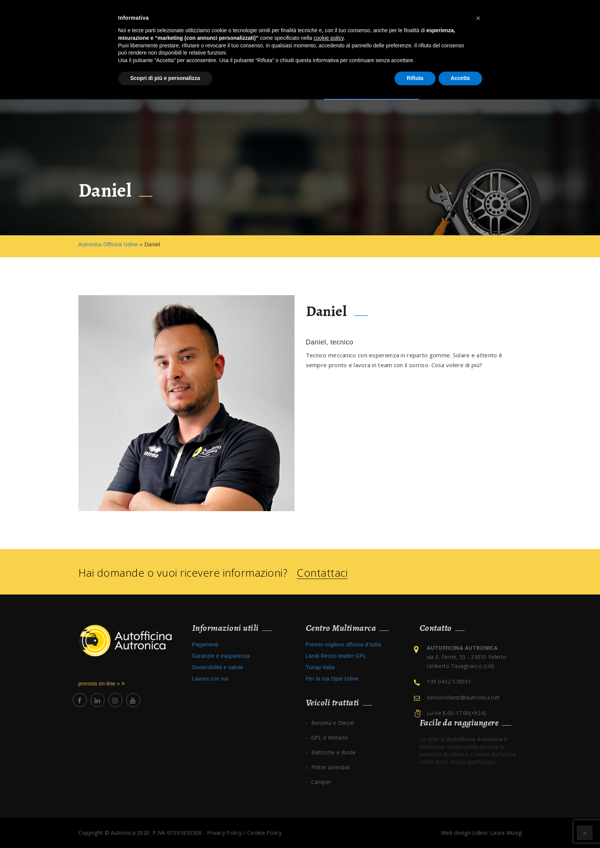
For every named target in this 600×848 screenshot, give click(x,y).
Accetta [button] (460, 78)
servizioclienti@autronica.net (463, 697)
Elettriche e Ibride (333, 752)
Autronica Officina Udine (108, 244)
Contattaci (322, 572)
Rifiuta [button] (415, 78)
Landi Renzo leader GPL (336, 656)
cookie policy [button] (328, 38)
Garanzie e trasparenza (221, 656)
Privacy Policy (224, 832)
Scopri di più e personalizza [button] (165, 78)
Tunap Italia (320, 667)
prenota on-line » (101, 684)
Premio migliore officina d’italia (343, 644)
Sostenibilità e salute (217, 667)
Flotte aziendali (330, 767)
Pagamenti (205, 644)
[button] (478, 18)
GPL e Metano (329, 737)
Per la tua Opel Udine (332, 679)
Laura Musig (506, 832)
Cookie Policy (264, 832)
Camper (321, 781)
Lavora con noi (210, 679)
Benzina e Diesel (332, 722)
